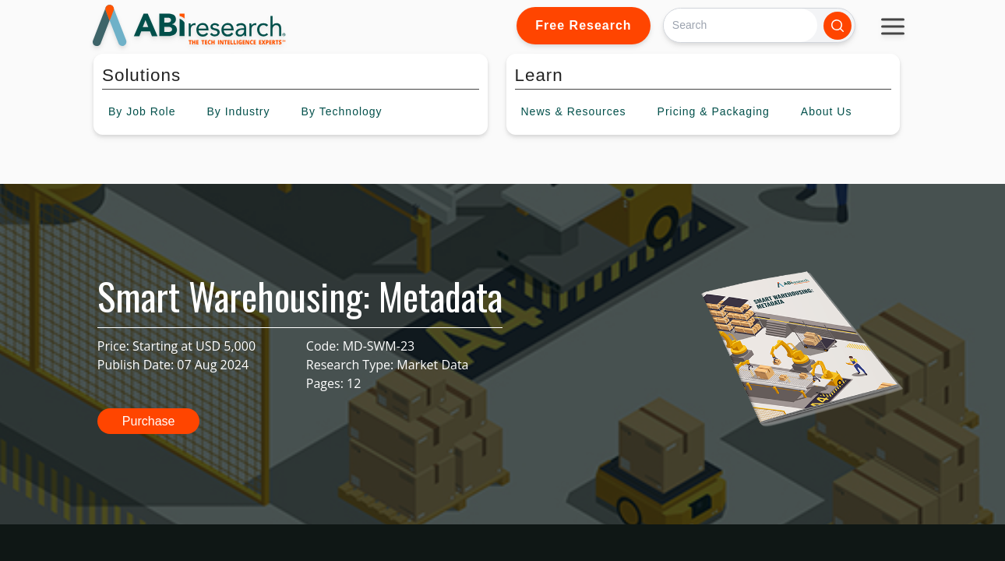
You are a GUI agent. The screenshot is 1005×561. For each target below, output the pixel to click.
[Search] (740, 25)
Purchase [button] (148, 421)
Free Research (583, 25)
